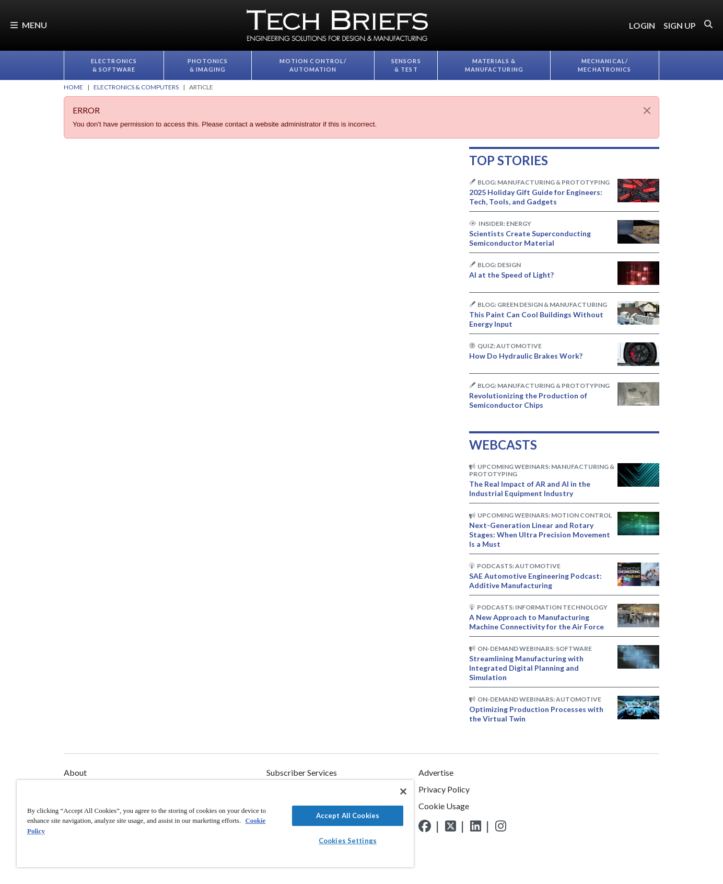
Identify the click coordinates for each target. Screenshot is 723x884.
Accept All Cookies (347, 815)
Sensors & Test (406, 65)
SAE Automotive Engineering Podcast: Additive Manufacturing (535, 580)
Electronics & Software (114, 65)
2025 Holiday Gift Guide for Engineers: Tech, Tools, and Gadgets (535, 197)
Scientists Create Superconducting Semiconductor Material (530, 238)
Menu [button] (28, 25)
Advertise (435, 772)
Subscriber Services (301, 772)
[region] (215, 823)
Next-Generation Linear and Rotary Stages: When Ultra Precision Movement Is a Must (539, 534)
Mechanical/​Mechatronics (604, 65)
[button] (708, 24)
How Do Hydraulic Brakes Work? (525, 355)
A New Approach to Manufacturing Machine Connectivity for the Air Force (536, 622)
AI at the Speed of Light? (511, 274)
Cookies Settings (348, 840)
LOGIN (642, 25)
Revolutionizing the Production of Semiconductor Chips (528, 400)
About (75, 772)
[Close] (647, 110)
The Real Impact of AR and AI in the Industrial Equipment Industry (529, 488)
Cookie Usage (443, 806)
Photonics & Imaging (208, 65)
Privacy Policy (444, 789)
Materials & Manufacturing (494, 65)
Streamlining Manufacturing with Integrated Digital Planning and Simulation (526, 668)
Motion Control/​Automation (313, 65)
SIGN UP (679, 25)
